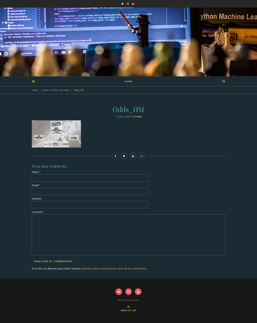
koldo (138, 116)
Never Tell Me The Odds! (56, 90)
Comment (37, 211)
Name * (36, 171)
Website (36, 198)
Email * (36, 185)
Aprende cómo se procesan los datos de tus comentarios (114, 268)
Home (128, 81)
